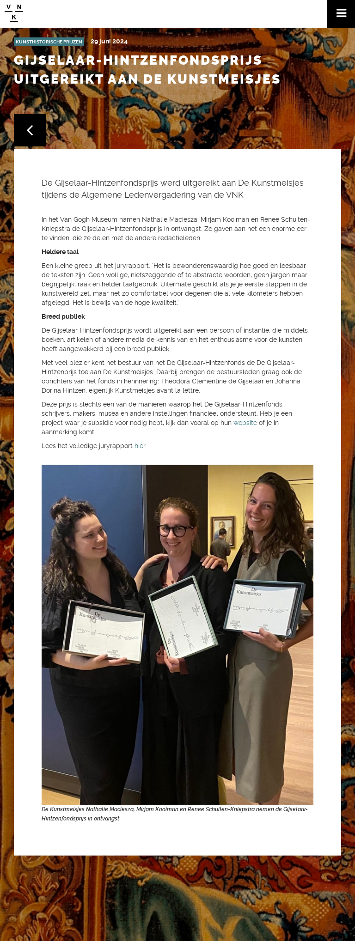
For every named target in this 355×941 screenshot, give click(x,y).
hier (140, 445)
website (245, 422)
